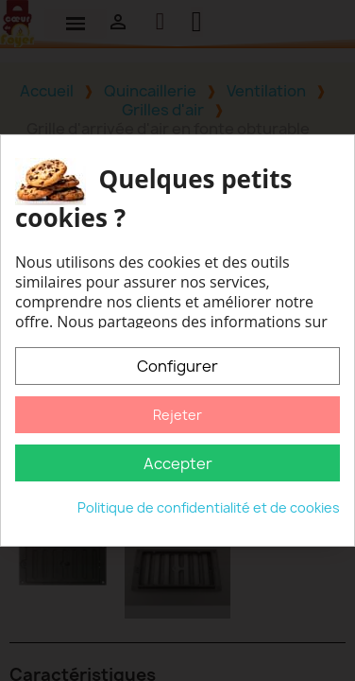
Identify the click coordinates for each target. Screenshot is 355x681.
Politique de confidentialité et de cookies (208, 507)
